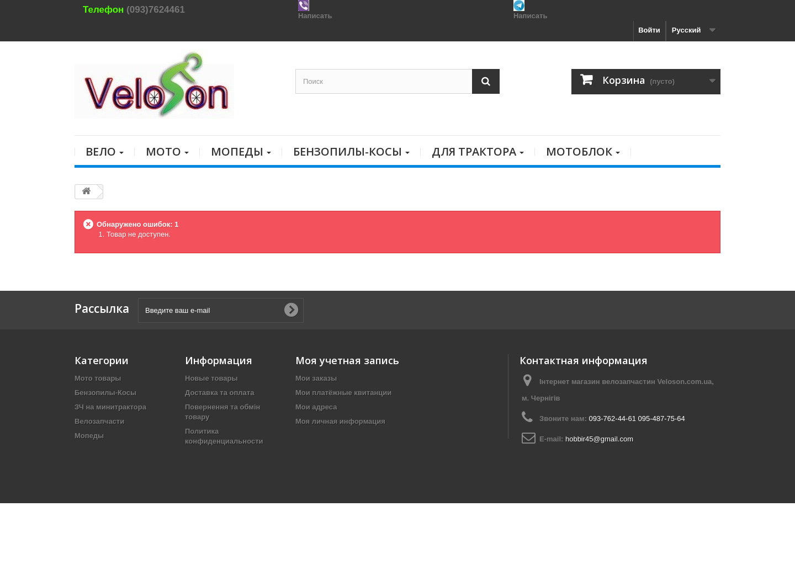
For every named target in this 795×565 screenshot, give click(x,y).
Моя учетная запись (347, 360)
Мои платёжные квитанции (343, 392)
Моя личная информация (340, 421)
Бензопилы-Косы (105, 392)
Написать (315, 16)
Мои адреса (316, 407)
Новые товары (211, 378)
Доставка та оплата (219, 392)
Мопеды (89, 435)
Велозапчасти (99, 421)
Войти (649, 30)
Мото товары (98, 378)
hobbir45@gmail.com (599, 439)
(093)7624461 (155, 9)
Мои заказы (316, 378)
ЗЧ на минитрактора (110, 407)
